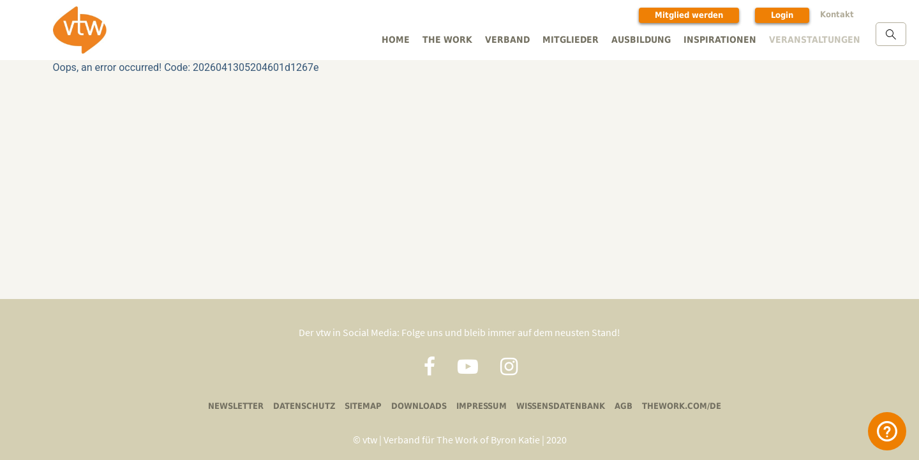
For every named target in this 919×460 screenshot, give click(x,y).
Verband (519, 39)
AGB (618, 405)
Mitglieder (581, 39)
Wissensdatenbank (557, 405)
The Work (461, 39)
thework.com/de (675, 405)
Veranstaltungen (816, 39)
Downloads (420, 405)
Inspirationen (725, 39)
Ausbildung (650, 39)
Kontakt (840, 14)
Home (412, 39)
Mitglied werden (695, 15)
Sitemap (366, 405)
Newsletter (243, 405)
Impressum (481, 405)
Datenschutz (309, 405)
